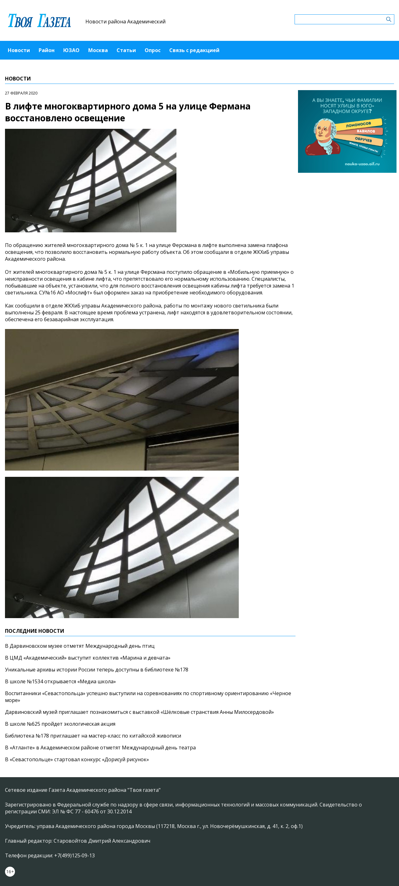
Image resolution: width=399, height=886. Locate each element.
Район (47, 50)
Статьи (126, 50)
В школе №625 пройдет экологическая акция (60, 723)
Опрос (153, 50)
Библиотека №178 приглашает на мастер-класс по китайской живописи (93, 735)
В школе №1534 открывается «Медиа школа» (60, 681)
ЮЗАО (71, 50)
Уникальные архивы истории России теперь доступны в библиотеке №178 (96, 669)
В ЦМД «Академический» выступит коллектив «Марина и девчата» (88, 657)
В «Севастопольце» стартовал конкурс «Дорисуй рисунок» (77, 759)
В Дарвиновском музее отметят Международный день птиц (80, 645)
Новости (19, 50)
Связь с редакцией (194, 50)
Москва (98, 50)
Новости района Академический (125, 21)
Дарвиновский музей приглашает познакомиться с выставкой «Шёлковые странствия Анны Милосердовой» (139, 712)
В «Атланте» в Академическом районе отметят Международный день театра (100, 747)
